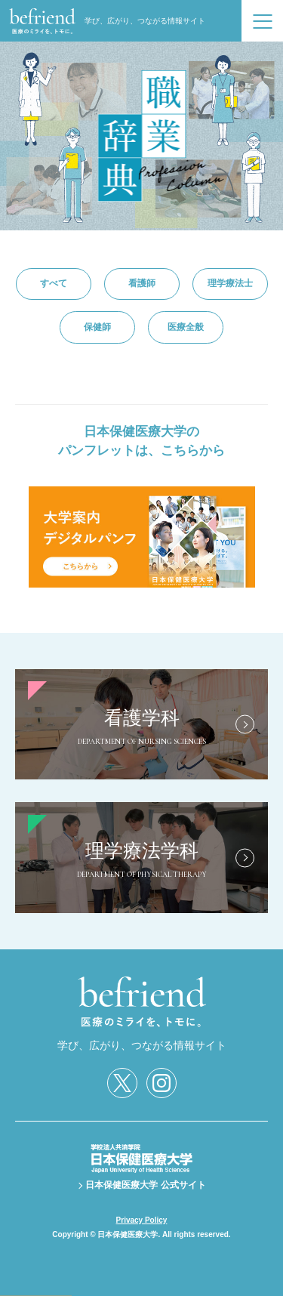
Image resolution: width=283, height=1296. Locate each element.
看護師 (141, 283)
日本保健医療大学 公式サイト (145, 1185)
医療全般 (186, 327)
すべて (53, 283)
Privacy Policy (142, 1220)
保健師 (97, 327)
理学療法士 (230, 283)
